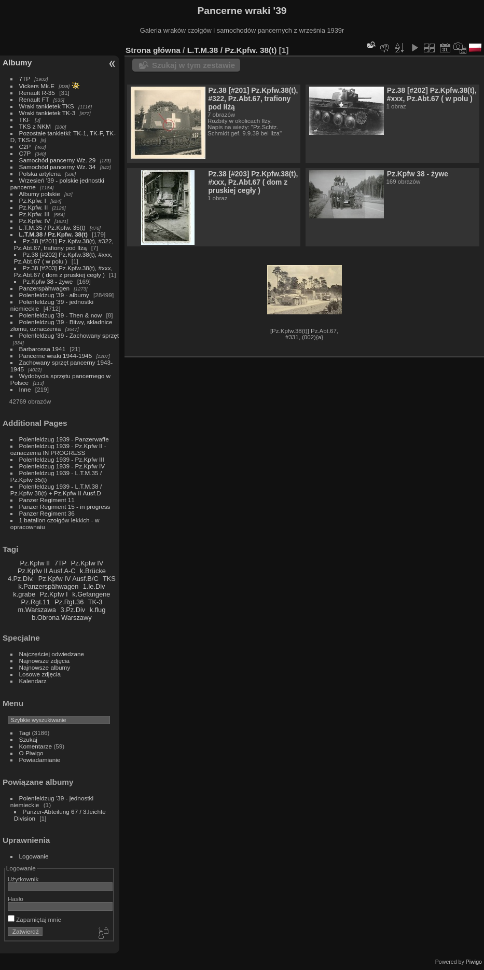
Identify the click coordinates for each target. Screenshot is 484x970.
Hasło (15, 898)
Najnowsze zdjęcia (44, 660)
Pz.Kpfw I (54, 594)
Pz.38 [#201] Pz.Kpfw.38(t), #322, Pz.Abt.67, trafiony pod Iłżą (64, 244)
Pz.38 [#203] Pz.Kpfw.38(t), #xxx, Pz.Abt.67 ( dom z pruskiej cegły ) (63, 271)
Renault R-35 (37, 92)
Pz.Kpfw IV (87, 563)
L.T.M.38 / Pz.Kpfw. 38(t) (53, 234)
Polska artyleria (40, 173)
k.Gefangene (91, 594)
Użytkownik (23, 879)
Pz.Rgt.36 (69, 602)
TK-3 (95, 602)
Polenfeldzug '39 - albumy (54, 295)
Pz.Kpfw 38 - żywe (48, 281)
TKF (25, 119)
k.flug (98, 610)
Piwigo (474, 962)
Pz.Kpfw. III (34, 214)
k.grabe (24, 594)
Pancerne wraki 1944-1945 (55, 355)
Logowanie (34, 856)
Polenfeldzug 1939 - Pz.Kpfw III (61, 459)
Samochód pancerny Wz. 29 (57, 160)
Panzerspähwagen (44, 288)
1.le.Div (94, 586)
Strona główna (153, 50)
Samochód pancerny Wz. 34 (57, 166)
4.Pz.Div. (21, 579)
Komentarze (35, 746)
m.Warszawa (37, 610)
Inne (25, 389)
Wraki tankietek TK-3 (47, 112)
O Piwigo (31, 753)
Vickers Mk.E (36, 85)
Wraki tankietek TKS (46, 106)
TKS (109, 579)
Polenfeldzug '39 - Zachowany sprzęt (69, 335)
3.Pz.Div (73, 610)
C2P (25, 146)
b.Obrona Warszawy (61, 617)
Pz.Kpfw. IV (34, 220)
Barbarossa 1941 (42, 348)
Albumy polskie (39, 193)
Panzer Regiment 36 (47, 513)
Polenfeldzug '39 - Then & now (60, 315)
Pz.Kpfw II (35, 563)
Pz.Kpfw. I (32, 200)
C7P (25, 153)
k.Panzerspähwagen (48, 586)
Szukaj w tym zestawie (193, 65)
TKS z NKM (35, 126)
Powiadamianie (40, 759)
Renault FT (34, 99)
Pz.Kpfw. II (33, 207)
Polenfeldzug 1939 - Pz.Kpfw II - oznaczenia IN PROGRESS (58, 449)
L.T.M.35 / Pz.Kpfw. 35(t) (52, 227)
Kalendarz (33, 680)
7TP (24, 78)
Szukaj (28, 739)
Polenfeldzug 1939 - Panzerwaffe (64, 439)
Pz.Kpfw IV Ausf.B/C (68, 579)
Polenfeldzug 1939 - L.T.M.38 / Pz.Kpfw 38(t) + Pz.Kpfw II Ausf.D (56, 489)
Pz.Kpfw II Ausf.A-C (47, 571)
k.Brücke (93, 571)
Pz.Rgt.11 (35, 602)
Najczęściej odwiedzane (52, 653)
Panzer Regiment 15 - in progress (64, 506)
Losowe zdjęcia (40, 674)
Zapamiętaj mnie (34, 919)
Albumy (17, 62)
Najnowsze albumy (45, 667)
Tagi (25, 732)
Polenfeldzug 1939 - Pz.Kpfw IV (62, 466)
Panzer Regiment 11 (47, 499)
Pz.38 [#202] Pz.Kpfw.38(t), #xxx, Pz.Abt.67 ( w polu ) (63, 258)
